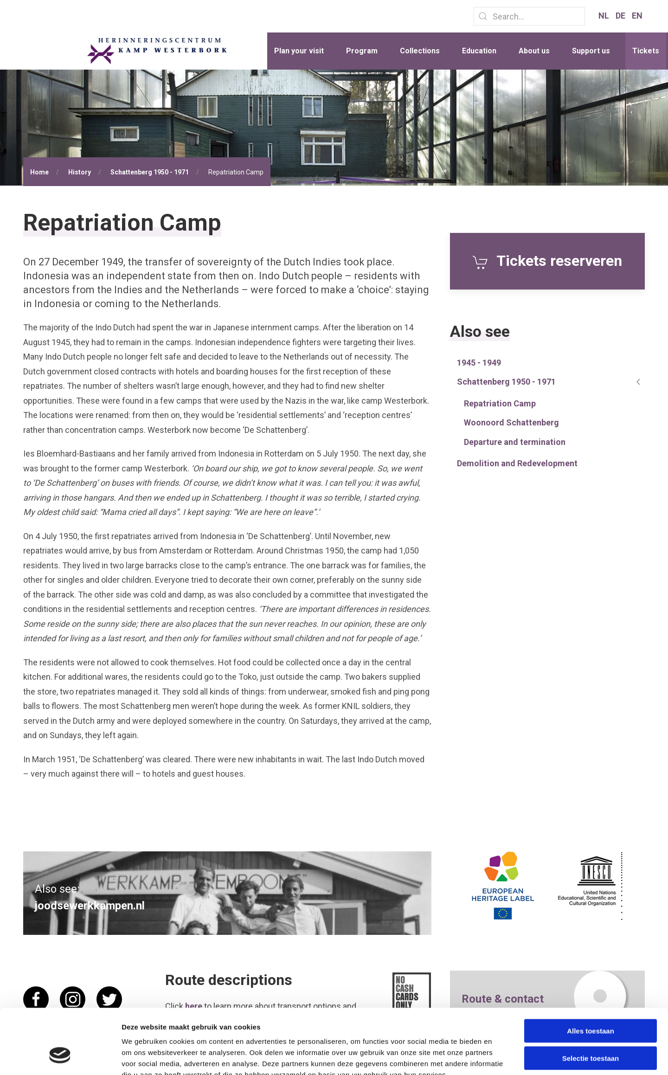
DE (621, 15)
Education (479, 50)
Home (39, 172)
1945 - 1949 (479, 362)
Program (362, 50)
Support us (591, 50)
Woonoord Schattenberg (511, 422)
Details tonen (501, 1057)
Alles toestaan (590, 975)
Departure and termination (514, 442)
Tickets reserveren (547, 261)
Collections (420, 50)
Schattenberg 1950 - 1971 (149, 172)
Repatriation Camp (500, 403)
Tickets (645, 50)
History (79, 172)
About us (534, 50)
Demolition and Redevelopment (517, 463)
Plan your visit (299, 50)
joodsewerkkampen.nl (90, 905)
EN (637, 15)
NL (604, 15)
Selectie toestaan (590, 1002)
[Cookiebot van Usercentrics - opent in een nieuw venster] (60, 1057)
